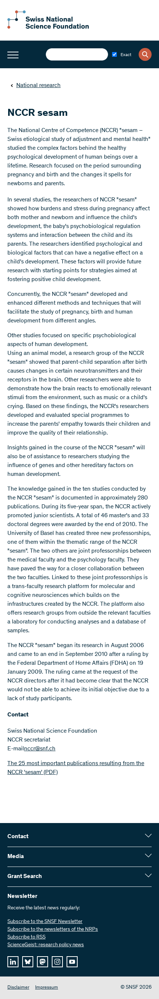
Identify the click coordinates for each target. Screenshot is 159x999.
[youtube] (72, 961)
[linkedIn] (12, 961)
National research (35, 86)
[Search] (145, 54)
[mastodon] (42, 961)
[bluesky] (27, 961)
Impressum (46, 987)
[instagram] (57, 961)
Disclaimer (18, 987)
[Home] (48, 27)
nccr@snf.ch (39, 749)
